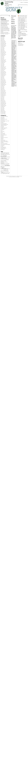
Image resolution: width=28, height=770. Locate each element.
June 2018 (2, 48)
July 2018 (2, 47)
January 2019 (3, 42)
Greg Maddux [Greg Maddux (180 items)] (3, 161)
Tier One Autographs (4, 143)
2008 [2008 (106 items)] (6, 153)
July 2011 (2, 96)
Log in (20, 42)
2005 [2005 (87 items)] (3, 153)
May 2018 (2, 49)
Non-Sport (2, 131)
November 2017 (3, 52)
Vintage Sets (3, 148)
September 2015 (3, 68)
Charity (2, 122)
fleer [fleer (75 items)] (5, 159)
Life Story (2, 129)
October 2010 (3, 104)
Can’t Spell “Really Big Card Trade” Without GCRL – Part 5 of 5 (23, 27)
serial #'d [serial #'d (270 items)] (5, 170)
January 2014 (3, 71)
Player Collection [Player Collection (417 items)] (4, 167)
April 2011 (2, 99)
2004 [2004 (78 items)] (1, 153)
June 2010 (2, 108)
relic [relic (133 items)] (7, 168)
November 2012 (3, 82)
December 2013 (3, 72)
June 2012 (2, 87)
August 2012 (3, 85)
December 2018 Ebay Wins (13, 19)
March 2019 (3, 40)
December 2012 (3, 81)
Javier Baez (13, 63)
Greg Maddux (14, 62)
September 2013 (3, 74)
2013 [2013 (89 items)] (7, 154)
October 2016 (3, 60)
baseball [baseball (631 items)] (3, 157)
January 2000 (3, 113)
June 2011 (2, 97)
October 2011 (3, 94)
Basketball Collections (4, 116)
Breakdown (3, 118)
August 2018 (3, 46)
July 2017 (2, 56)
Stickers (2, 142)
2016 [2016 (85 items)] (9, 154)
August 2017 (3, 55)
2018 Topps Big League (13, 49)
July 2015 (2, 70)
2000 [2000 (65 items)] (5, 152)
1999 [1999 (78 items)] (4, 152)
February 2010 (3, 111)
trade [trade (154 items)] (4, 173)
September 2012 (3, 84)
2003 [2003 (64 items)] (8, 152)
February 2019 (3, 41)
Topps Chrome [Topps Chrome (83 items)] (6, 172)
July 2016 (2, 63)
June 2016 (2, 64)
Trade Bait (2, 145)
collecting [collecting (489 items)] (4, 158)
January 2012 (3, 91)
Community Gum (9, 2)
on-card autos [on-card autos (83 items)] (3, 165)
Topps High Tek (14, 76)
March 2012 (3, 89)
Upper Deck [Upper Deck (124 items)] (7, 173)
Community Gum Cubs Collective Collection (4, 125)
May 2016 (2, 65)
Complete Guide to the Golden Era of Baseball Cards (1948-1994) (4, 27)
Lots (2, 130)
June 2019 (2, 37)
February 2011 (3, 101)
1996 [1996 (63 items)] (1, 152)
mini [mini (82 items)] (8, 164)
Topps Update (14, 79)
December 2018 (3, 43)
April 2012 (2, 88)
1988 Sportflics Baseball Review (5, 29)
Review (2, 136)
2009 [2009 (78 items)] (8, 153)
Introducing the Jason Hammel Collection (22, 29)
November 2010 (3, 103)
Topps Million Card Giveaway (5, 144)
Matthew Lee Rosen (4, 32)
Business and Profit (4, 119)
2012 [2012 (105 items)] (5, 154)
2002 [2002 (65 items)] (7, 152)
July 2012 (2, 86)
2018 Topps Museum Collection (13, 55)
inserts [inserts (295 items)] (2, 163)
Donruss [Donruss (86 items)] (3, 159)
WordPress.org (21, 45)
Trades (2, 146)
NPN (2, 132)
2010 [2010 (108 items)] (1, 154)
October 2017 (3, 53)
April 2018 (2, 50)
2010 (12, 42)
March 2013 (3, 79)
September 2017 (3, 54)
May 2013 (2, 77)
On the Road (3, 133)
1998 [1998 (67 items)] (2, 152)
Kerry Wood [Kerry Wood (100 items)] (6, 164)
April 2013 (2, 78)
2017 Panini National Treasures (14, 45)
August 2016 (3, 62)
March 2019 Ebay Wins (22, 31)
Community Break (4, 123)
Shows (2, 139)
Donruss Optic (14, 61)
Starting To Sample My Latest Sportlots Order (23, 35)
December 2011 (3, 92)
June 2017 (2, 57)
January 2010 (3, 112)
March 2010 (3, 110)
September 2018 (3, 45)
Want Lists (2, 149)
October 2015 (3, 67)
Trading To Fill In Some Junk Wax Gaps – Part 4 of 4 (5, 33)
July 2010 (2, 107)
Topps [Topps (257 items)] (2, 172)
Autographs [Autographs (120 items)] (5, 155)
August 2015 (3, 69)
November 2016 (3, 59)
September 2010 (3, 105)
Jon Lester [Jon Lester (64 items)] (5, 163)
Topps (15, 72)
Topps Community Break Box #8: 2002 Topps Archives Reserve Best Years (5, 21)
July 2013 (2, 76)
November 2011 (3, 93)
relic (15, 71)
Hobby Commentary (4, 127)
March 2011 (3, 100)
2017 (12, 44)
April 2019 (2, 39)
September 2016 (3, 61)
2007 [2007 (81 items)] (4, 153)
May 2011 (2, 98)
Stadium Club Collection (4, 141)
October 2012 (3, 83)
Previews (2, 135)
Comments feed (21, 44)
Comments (26, 2)
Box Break (2, 117)
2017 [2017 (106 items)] (1, 155)
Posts (22, 2)
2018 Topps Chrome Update (14, 51)
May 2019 (2, 38)
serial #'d (13, 72)
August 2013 (3, 75)
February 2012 (3, 90)
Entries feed (20, 43)
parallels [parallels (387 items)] (7, 165)
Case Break (3, 121)
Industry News (3, 128)
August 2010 (3, 106)
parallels (13, 70)
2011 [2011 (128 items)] (3, 154)
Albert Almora (13, 58)
